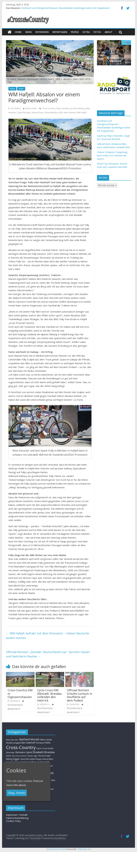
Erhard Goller (31, 108)
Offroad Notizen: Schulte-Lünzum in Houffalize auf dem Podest (79, 695)
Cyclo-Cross (41, 748)
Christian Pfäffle (43, 742)
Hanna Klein (47, 759)
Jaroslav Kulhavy (77, 108)
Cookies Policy (13, 820)
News (12, 88)
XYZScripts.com (84, 849)
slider (21, 88)
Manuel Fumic (38, 112)
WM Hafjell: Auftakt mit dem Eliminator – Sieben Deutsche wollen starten (47, 635)
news (28, 31)
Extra (86, 31)
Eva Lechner (21, 756)
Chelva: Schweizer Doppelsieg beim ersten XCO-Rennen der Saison (112, 155)
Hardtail (65, 108)
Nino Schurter (70, 112)
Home (18, 31)
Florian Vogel (44, 755)
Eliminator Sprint (23, 752)
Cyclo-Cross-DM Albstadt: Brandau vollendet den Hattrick (49, 695)
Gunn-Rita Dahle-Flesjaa (30, 759)
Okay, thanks (16, 793)
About (108, 31)
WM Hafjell (82, 112)
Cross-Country (48, 108)
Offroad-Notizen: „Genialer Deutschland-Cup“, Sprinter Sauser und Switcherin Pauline (48, 654)
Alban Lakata (46, 739)
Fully (58, 108)
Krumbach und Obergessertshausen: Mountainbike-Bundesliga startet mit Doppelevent (65, 7)
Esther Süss (11, 756)
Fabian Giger (32, 756)
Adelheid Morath (29, 739)
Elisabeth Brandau (44, 752)
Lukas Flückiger (23, 112)
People (75, 31)
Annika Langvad (13, 742)
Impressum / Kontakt (17, 814)
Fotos (97, 31)
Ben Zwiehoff (28, 742)
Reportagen (59, 31)
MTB (60, 112)
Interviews (42, 31)
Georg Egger (13, 758)
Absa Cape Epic (12, 739)
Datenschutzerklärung (17, 817)
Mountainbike (51, 112)
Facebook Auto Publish (56, 849)
